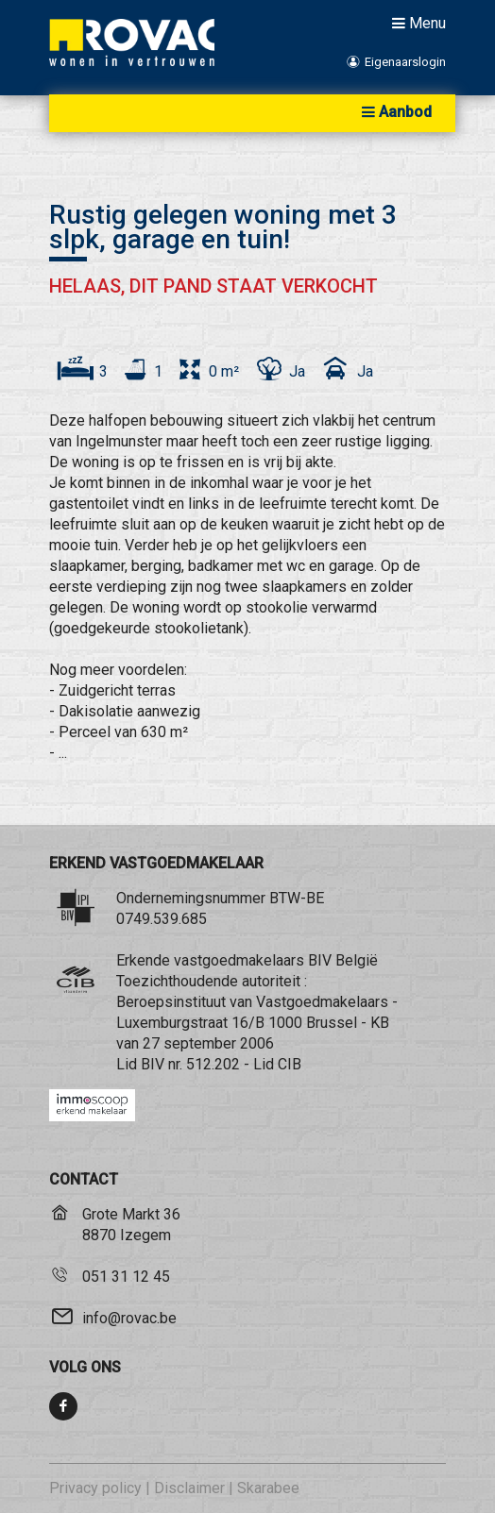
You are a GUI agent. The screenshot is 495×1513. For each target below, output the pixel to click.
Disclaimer (189, 1488)
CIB (289, 1064)
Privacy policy (95, 1488)
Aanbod (395, 112)
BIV (152, 1064)
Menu (417, 22)
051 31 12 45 (126, 1277)
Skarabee (268, 1488)
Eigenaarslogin (395, 62)
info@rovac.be (129, 1318)
